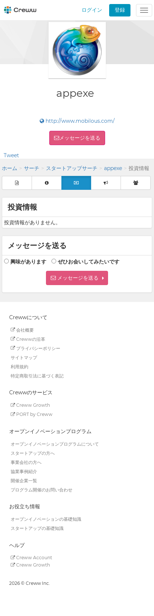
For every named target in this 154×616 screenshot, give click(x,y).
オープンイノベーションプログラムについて (55, 443)
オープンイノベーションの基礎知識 (46, 519)
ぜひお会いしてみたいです (88, 261)
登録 (120, 10)
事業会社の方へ (26, 462)
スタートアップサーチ (71, 168)
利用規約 (19, 366)
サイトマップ (24, 357)
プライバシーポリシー (35, 348)
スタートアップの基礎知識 (37, 528)
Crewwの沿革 (28, 339)
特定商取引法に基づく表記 (37, 375)
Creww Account (31, 557)
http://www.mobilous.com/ (77, 121)
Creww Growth (30, 405)
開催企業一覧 (24, 480)
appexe (113, 168)
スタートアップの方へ (33, 452)
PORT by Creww (32, 414)
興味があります (28, 261)
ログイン (92, 10)
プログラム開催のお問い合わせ (41, 489)
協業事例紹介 (24, 471)
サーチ (31, 168)
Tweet (11, 155)
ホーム (9, 168)
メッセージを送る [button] (79, 137)
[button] (77, 278)
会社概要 (22, 329)
